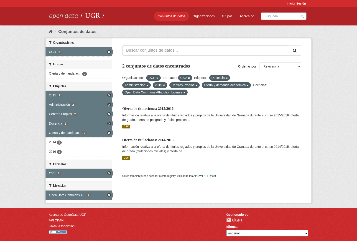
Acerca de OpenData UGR (68, 214)
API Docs (209, 176)
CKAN (234, 219)
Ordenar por (247, 66)
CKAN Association (62, 226)
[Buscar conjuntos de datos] (283, 16)
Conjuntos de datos (171, 16)
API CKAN (56, 220)
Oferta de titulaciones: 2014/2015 (147, 140)
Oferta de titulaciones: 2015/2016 (147, 108)
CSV (126, 126)
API (195, 176)
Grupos (227, 16)
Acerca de (247, 16)
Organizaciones (204, 16)
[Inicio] (51, 31)
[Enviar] (302, 16)
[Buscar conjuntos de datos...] (205, 50)
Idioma (231, 226)
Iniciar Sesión (296, 3)
